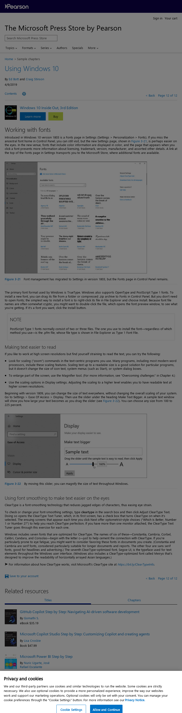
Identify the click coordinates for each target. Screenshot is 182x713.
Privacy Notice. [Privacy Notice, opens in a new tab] (135, 706)
